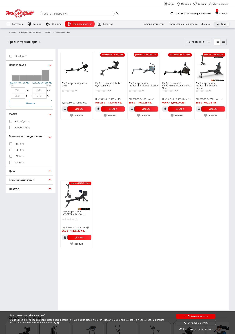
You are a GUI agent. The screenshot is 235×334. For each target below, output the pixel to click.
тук (57, 322)
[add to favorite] (76, 115)
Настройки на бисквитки (195, 329)
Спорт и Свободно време (29, 32)
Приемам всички (195, 316)
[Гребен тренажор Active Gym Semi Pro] (110, 66)
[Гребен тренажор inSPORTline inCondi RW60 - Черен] (177, 66)
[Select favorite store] (190, 13)
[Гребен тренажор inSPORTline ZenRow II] (77, 195)
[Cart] (221, 13)
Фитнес (46, 32)
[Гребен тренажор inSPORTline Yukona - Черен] (210, 66)
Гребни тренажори (61, 32)
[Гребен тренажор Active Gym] (77, 66)
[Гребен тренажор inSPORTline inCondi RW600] (144, 66)
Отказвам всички (195, 323)
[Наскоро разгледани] (154, 24)
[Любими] (206, 24)
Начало (12, 32)
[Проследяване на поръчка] (183, 24)
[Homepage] (20, 13)
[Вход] (221, 24)
